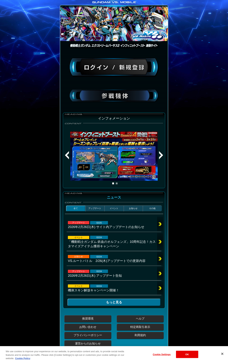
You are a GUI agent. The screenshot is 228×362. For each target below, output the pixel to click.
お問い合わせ (87, 326)
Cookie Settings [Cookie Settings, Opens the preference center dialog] (162, 357)
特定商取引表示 (140, 326)
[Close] (222, 357)
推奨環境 (88, 318)
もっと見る (114, 302)
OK (187, 357)
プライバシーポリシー (88, 335)
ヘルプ (140, 318)
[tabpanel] (114, 156)
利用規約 (140, 335)
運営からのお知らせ (88, 343)
